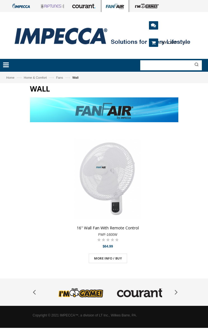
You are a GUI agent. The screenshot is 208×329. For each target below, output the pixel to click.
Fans (59, 77)
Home (10, 77)
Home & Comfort (35, 77)
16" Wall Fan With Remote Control (108, 227)
